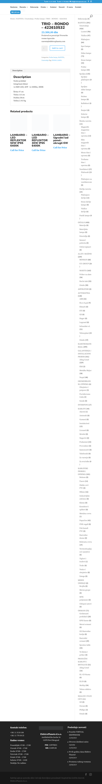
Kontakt (78, 7)
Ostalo (43, 7)
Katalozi (53, 7)
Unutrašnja (29, 19)
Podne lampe (40, 19)
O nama (70, 7)
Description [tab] (17, 70)
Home (12, 19)
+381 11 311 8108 (51, 1)
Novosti (62, 7)
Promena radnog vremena (80, 762)
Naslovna (13, 7)
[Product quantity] (44, 48)
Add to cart (57, 48)
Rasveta (23, 7)
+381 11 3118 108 (17, 732)
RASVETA (20, 19)
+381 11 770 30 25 (17, 735)
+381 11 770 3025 (63, 1)
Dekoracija (34, 7)
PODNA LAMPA (57, 60)
